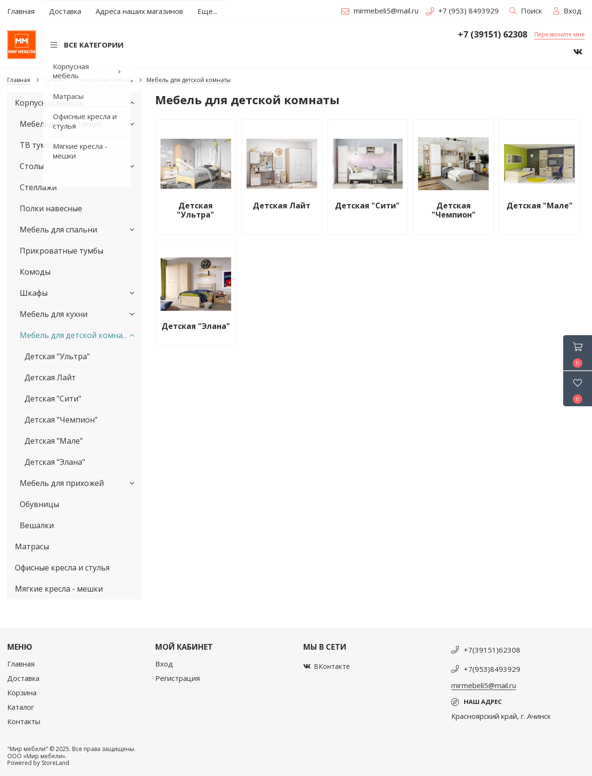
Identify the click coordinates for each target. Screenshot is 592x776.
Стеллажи (38, 187)
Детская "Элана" (55, 462)
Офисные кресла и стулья (62, 567)
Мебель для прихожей (79, 483)
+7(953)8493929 (492, 669)
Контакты (23, 721)
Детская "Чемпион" (61, 419)
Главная (21, 663)
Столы (79, 166)
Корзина (22, 692)
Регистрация (177, 678)
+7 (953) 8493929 (462, 10)
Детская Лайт (50, 377)
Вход (164, 663)
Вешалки (37, 525)
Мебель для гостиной (79, 124)
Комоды (35, 272)
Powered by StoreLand (38, 763)
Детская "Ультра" (57, 356)
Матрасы (32, 546)
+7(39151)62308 (492, 650)
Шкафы (79, 293)
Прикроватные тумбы (61, 250)
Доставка (23, 678)
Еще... (207, 11)
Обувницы (39, 504)
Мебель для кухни (79, 314)
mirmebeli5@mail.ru (380, 10)
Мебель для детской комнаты (79, 335)
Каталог (20, 707)
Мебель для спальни (79, 229)
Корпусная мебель (76, 103)
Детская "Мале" (54, 441)
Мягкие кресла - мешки (59, 588)
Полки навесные (51, 208)
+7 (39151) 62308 (492, 34)
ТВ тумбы (38, 145)
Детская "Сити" (53, 398)
